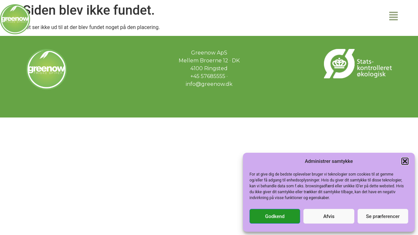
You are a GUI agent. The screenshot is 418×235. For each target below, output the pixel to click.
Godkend (275, 216)
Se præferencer (383, 216)
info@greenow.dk (209, 84)
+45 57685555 (207, 76)
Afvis (328, 216)
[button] (405, 161)
